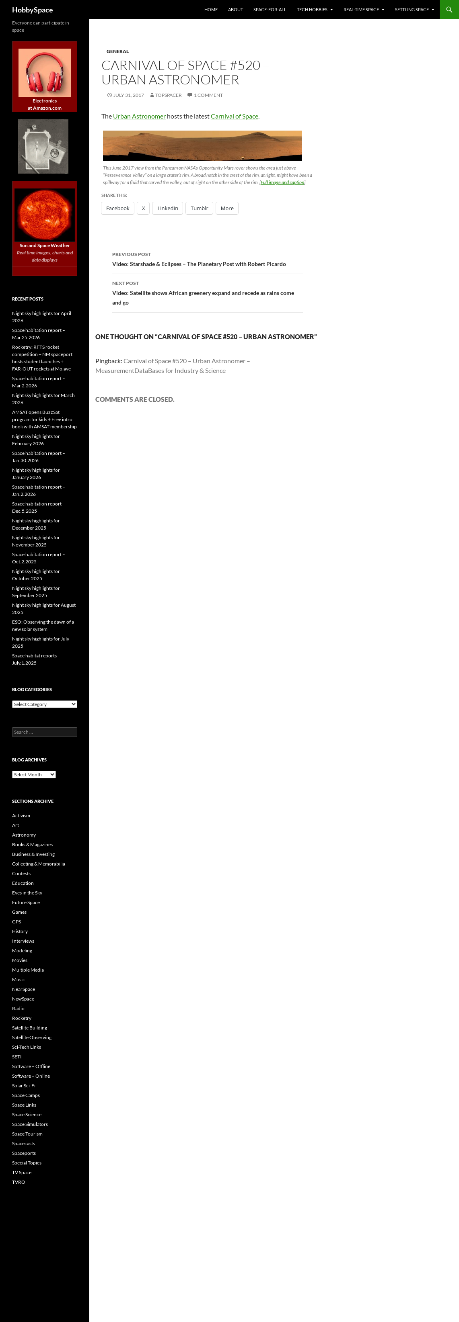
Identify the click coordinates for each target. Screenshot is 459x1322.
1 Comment (208, 95)
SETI (17, 1057)
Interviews (23, 941)
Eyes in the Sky (27, 893)
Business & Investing (33, 854)
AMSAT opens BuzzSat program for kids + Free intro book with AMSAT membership (44, 419)
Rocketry (21, 1018)
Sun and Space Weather (45, 245)
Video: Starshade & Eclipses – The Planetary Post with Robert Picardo (207, 258)
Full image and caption (282, 182)
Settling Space (412, 9)
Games (19, 912)
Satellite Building (29, 1028)
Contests (21, 873)
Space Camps (26, 1095)
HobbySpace (32, 9)
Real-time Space (361, 9)
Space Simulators (30, 1124)
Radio (18, 1008)
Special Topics (26, 1163)
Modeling (22, 951)
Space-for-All (269, 9)
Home (211, 9)
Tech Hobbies (312, 9)
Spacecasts (23, 1143)
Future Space (26, 902)
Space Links (24, 1105)
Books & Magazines (32, 844)
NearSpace (23, 989)
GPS (16, 922)
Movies (19, 960)
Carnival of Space (234, 116)
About (235, 9)
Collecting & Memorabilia (38, 864)
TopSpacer (168, 95)
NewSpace (23, 999)
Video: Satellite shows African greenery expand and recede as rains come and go (207, 292)
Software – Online (31, 1076)
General (118, 51)
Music (18, 979)
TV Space (21, 1172)
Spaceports (24, 1153)
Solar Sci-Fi (23, 1086)
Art (15, 825)
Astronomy (24, 835)
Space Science (26, 1114)
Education (23, 883)
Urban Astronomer (139, 116)
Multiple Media (28, 970)
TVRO (18, 1182)
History (20, 931)
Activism (21, 815)
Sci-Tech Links (26, 1047)
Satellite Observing (31, 1037)
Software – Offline (31, 1066)
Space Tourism (27, 1134)
